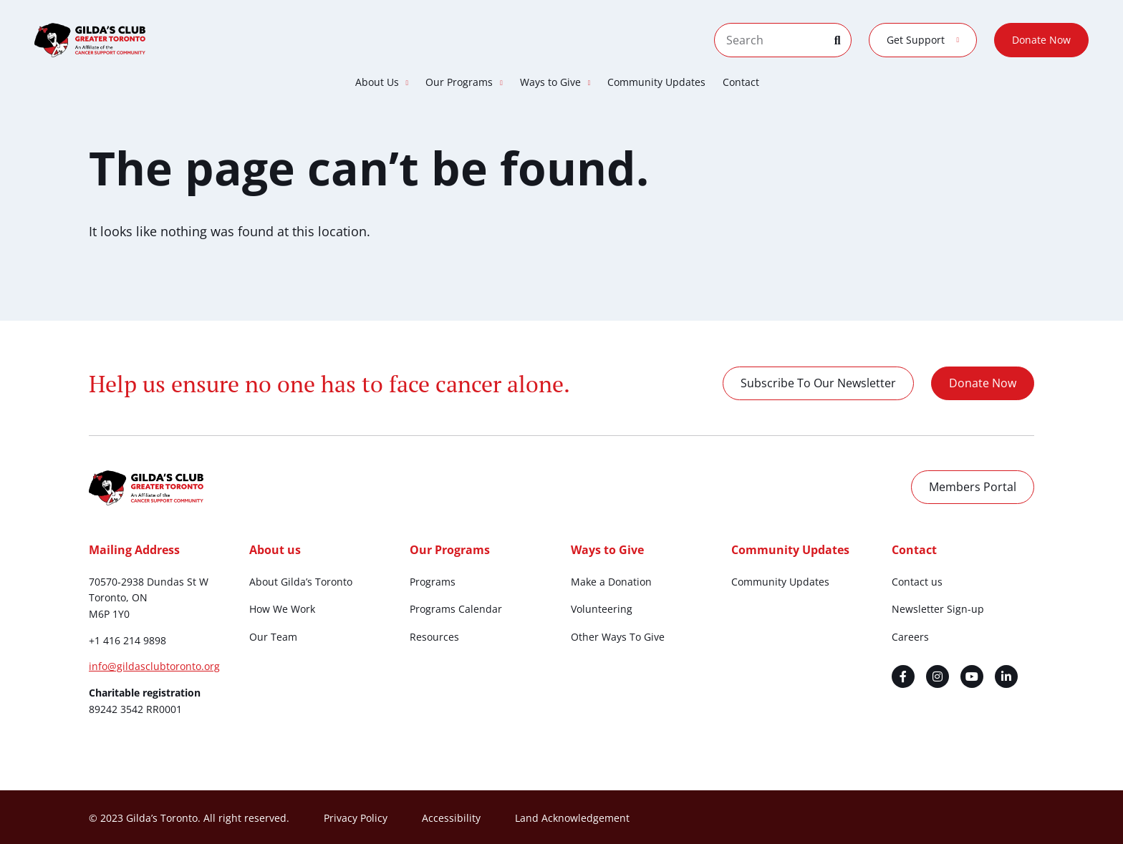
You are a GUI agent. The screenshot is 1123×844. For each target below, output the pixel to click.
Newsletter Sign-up (938, 609)
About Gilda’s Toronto (300, 581)
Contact (741, 82)
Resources (434, 637)
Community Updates (656, 82)
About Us (382, 82)
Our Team (273, 637)
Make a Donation (611, 581)
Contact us (917, 581)
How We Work (282, 609)
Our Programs (464, 82)
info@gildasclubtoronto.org (154, 666)
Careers (910, 637)
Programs (433, 581)
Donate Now (1041, 40)
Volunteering (601, 609)
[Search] (843, 40)
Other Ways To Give (618, 637)
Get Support (923, 40)
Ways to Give (555, 82)
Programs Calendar (456, 609)
